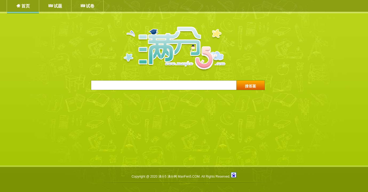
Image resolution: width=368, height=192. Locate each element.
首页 (25, 6)
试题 (58, 6)
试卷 (90, 6)
